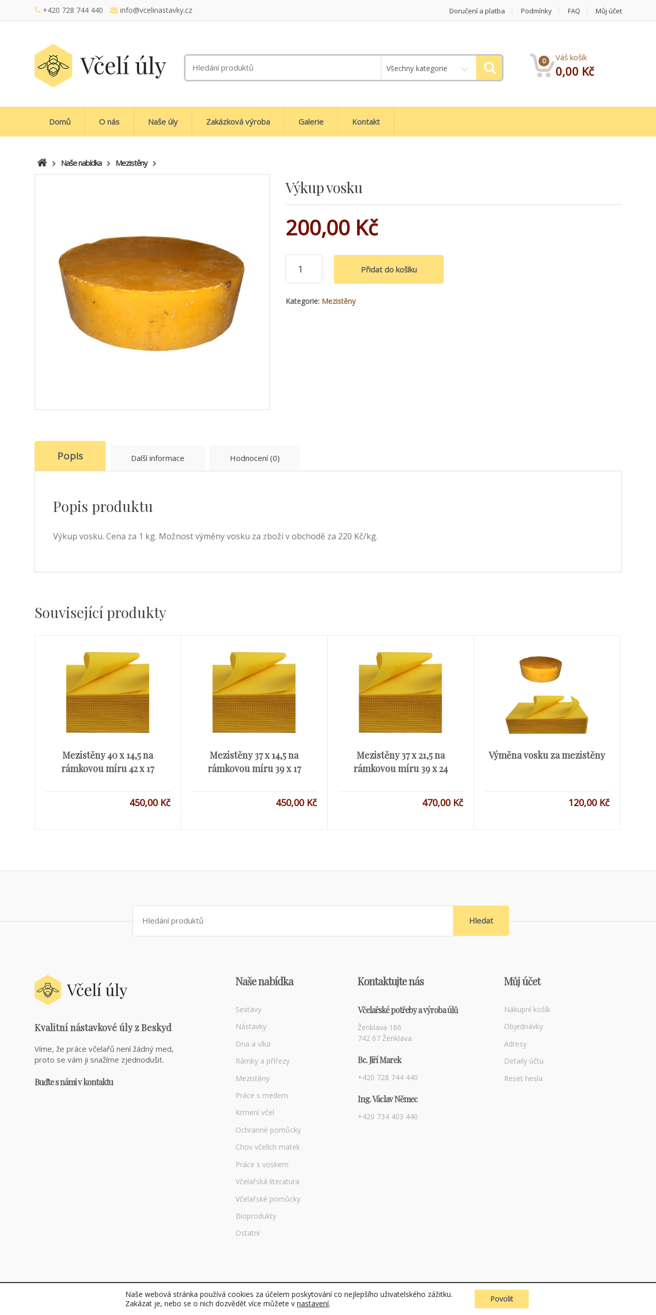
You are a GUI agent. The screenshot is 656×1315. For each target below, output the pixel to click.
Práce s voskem (262, 1164)
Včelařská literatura (267, 1181)
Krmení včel (255, 1112)
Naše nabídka (81, 163)
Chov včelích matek (268, 1147)
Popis (70, 456)
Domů (60, 121)
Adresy (515, 1044)
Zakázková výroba (238, 121)
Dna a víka (253, 1044)
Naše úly (163, 121)
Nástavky (251, 1026)
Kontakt (366, 121)
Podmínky (536, 11)
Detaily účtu (524, 1061)
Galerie (311, 121)
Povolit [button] (501, 1299)
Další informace (157, 458)
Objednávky (523, 1026)
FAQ (574, 11)
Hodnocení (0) (255, 458)
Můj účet (609, 11)
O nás (109, 121)
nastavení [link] (313, 1303)
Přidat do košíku (389, 269)
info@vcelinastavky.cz (156, 10)
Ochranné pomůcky (268, 1130)
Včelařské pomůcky (268, 1199)
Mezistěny (339, 301)
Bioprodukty (256, 1216)
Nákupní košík (527, 1009)
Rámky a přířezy (263, 1061)
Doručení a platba (477, 11)
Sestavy (248, 1009)
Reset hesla (523, 1078)
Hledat (481, 920)
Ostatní (248, 1233)
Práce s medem (262, 1095)
